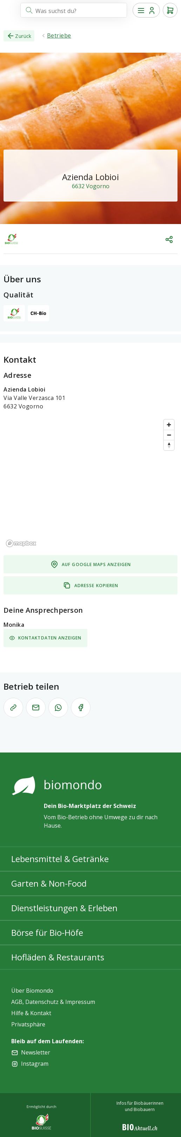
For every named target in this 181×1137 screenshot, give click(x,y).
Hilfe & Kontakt (31, 1013)
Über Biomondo (32, 990)
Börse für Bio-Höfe (47, 932)
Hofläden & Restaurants (57, 957)
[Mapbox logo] (21, 543)
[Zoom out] (169, 435)
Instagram (34, 1063)
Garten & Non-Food (49, 883)
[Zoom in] (169, 425)
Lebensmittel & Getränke (60, 859)
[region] (90, 483)
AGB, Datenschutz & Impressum (53, 1002)
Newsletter (35, 1052)
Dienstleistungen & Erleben (64, 908)
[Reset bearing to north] (169, 445)
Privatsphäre (28, 1024)
